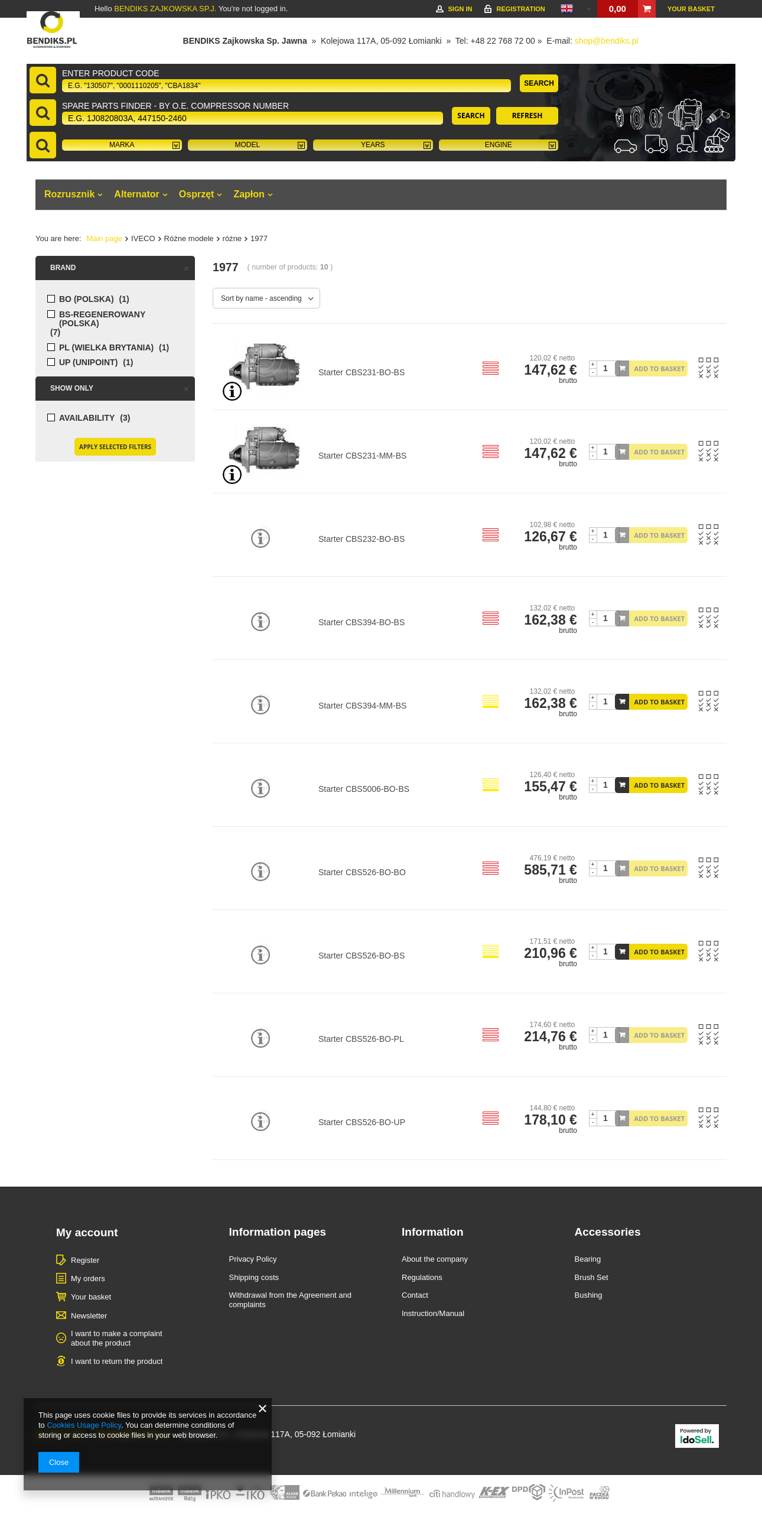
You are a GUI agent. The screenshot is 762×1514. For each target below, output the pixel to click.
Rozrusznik (69, 194)
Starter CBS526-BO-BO (362, 872)
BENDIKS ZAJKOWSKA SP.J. (165, 8)
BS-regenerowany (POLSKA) (102, 319)
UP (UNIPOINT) (88, 362)
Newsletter (89, 1315)
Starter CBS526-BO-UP (361, 1122)
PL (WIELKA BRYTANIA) (106, 347)
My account (87, 1232)
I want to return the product (116, 1361)
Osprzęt (196, 194)
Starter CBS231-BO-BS (361, 372)
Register (85, 1260)
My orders (88, 1278)
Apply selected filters (115, 447)
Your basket (691, 8)
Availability (87, 418)
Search (539, 83)
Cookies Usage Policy (84, 1425)
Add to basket (659, 368)
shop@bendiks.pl (607, 41)
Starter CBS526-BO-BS (361, 955)
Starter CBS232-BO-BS (361, 539)
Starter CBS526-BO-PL (361, 1039)
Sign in (460, 8)
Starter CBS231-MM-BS (362, 455)
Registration (520, 8)
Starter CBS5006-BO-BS (363, 789)
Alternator (136, 194)
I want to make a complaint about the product (116, 1338)
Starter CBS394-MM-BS (362, 705)
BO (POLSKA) (86, 299)
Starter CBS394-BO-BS (361, 622)
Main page (104, 238)
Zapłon (248, 194)
